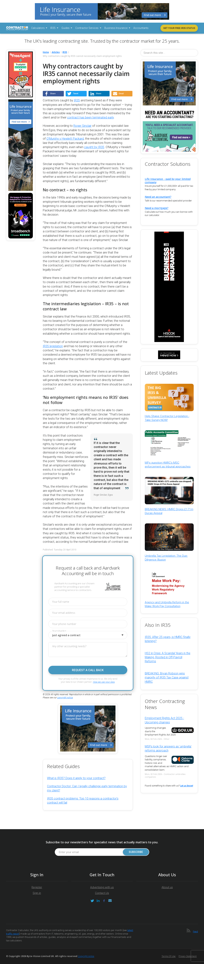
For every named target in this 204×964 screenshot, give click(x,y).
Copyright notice (86, 956)
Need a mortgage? (156, 208)
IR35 (77, 100)
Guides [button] (65, 27)
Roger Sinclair (82, 125)
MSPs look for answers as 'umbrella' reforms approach (168, 748)
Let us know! (186, 785)
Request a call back (88, 670)
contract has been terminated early (90, 117)
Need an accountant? (158, 197)
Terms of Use (169, 956)
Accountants (140, 27)
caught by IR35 (94, 147)
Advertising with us (102, 887)
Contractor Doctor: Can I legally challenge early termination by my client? (87, 788)
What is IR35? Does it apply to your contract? (76, 778)
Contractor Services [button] (87, 27)
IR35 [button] (53, 27)
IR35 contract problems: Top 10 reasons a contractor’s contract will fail (82, 800)
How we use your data (104, 681)
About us (167, 887)
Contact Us (102, 893)
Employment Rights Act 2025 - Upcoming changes (164, 720)
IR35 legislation (53, 346)
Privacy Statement (188, 956)
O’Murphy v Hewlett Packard (65, 138)
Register (37, 887)
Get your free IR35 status (179, 28)
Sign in (37, 893)
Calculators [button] (38, 27)
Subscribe (136, 852)
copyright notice (65, 697)
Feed (195, 931)
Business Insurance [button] (116, 27)
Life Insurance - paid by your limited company (168, 180)
